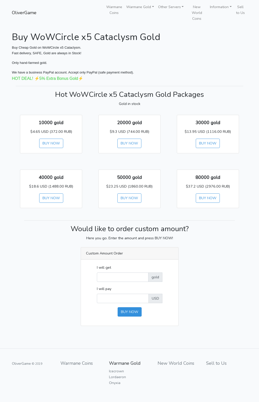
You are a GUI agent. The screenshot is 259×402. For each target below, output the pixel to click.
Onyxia (114, 382)
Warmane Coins (114, 9)
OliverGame (24, 13)
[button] (140, 7)
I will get (104, 267)
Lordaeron (117, 376)
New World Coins (197, 12)
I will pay (104, 288)
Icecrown (116, 371)
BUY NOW (51, 143)
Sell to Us (240, 9)
